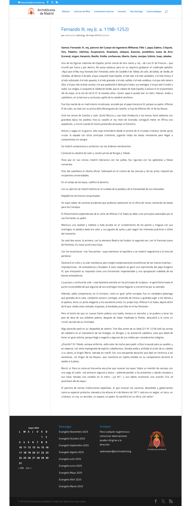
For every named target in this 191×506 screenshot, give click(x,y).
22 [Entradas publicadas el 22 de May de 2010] (42, 452)
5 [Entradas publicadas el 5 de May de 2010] (28, 442)
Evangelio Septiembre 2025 (74, 445)
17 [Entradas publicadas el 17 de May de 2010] (20, 452)
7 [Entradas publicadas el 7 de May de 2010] (37, 442)
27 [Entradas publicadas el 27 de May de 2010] (33, 458)
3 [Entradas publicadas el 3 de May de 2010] (19, 442)
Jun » (29, 468)
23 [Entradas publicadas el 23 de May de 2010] (47, 452)
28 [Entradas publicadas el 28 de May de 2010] (38, 458)
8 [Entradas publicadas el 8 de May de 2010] (42, 442)
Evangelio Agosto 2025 (71, 452)
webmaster (70, 35)
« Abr (21, 468)
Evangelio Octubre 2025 (72, 438)
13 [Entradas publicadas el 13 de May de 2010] (33, 447)
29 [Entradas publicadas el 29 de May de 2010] (42, 458)
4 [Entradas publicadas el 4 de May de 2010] (24, 442)
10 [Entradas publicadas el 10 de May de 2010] (20, 447)
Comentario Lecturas (104, 11)
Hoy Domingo (136, 11)
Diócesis (66, 11)
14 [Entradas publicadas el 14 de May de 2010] (38, 447)
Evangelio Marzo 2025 (71, 486)
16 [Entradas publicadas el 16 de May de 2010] (47, 447)
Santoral (122, 11)
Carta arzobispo (154, 11)
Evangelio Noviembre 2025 (73, 432)
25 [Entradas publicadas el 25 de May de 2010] (24, 458)
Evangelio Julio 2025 (70, 459)
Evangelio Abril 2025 (70, 479)
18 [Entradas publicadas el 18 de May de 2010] (24, 452)
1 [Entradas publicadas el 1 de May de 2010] (42, 437)
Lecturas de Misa (82, 11)
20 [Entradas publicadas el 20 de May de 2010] (33, 452)
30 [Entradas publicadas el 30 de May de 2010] (47, 458)
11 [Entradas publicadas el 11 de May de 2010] (24, 447)
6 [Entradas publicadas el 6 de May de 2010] (33, 442)
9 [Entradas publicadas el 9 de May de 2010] (46, 442)
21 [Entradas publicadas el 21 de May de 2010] (38, 452)
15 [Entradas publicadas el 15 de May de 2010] (42, 447)
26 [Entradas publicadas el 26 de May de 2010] (29, 458)
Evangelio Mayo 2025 (70, 473)
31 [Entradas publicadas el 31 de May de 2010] (20, 463)
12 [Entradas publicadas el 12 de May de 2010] (29, 447)
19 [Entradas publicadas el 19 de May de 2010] (29, 452)
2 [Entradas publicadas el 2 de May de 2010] (46, 437)
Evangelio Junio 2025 (70, 466)
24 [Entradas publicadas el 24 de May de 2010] (20, 458)
